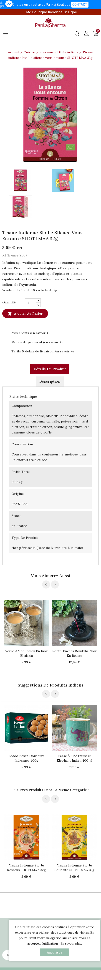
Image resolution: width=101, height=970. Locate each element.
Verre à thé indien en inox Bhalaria (26, 653)
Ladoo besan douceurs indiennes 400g (27, 758)
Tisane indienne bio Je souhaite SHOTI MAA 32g (74, 867)
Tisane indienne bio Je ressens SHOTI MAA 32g (26, 867)
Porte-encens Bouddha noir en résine (74, 653)
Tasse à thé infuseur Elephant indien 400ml (74, 758)
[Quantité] (30, 302)
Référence (10, 255)
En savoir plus (71, 943)
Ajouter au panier (25, 313)
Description (49, 381)
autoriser (54, 952)
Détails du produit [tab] (50, 369)
